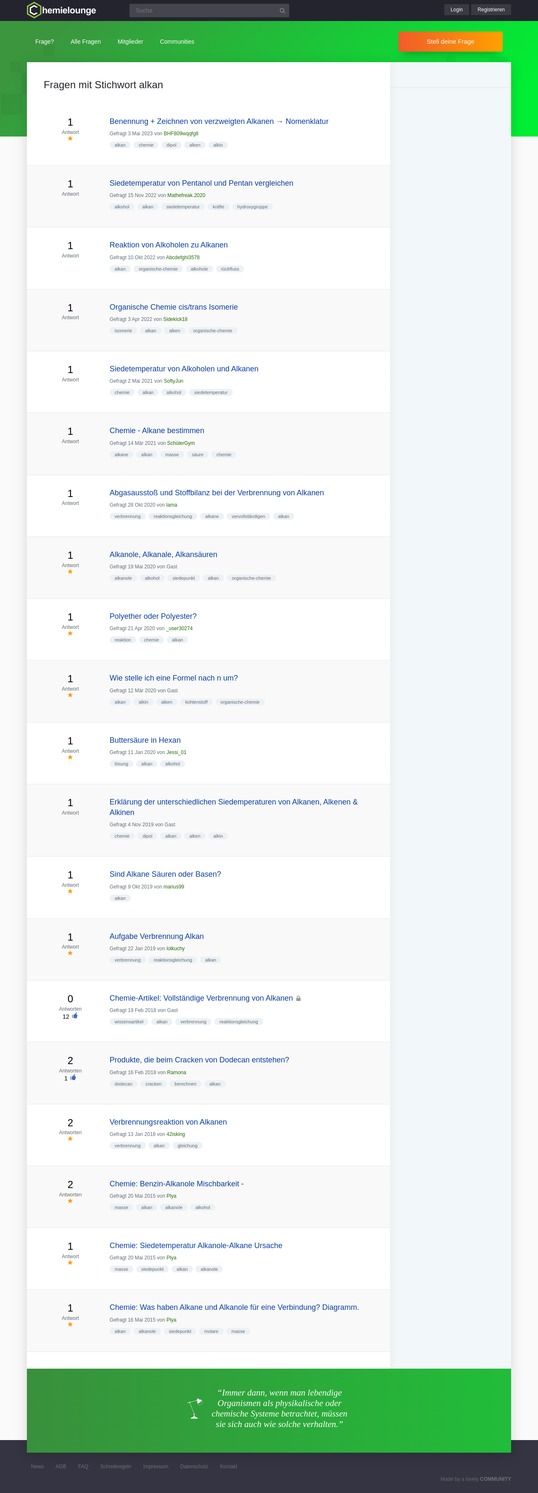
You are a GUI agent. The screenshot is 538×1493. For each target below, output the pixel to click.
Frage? (44, 41)
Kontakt (228, 1466)
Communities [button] (177, 41)
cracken (153, 1083)
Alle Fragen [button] (86, 41)
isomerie (123, 330)
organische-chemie (158, 268)
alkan (120, 144)
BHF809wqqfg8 (181, 134)
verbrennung (128, 516)
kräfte (218, 206)
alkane (121, 454)
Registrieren (491, 10)
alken (194, 144)
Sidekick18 (175, 319)
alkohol (122, 206)
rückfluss (230, 268)
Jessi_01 (176, 752)
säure (198, 454)
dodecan (123, 1083)
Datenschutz (194, 1466)
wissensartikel (129, 1021)
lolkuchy (175, 949)
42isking (175, 1134)
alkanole (123, 578)
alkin (218, 144)
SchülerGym (181, 443)
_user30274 (179, 628)
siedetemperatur (183, 206)
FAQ (83, 1466)
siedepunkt (183, 578)
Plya (171, 1196)
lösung (121, 763)
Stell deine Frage (450, 41)
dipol (171, 144)
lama (171, 505)
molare (211, 1331)
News (37, 1466)
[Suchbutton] (282, 10)
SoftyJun (174, 381)
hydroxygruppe (252, 206)
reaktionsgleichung (172, 516)
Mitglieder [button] (130, 41)
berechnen (185, 1083)
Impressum (155, 1466)
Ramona (176, 1072)
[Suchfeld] (209, 10)
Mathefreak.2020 (186, 195)
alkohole (199, 268)
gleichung (188, 1145)
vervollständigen (248, 516)
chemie (146, 144)
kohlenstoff (196, 701)
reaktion (123, 639)
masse (172, 454)
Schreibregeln (115, 1466)
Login (457, 10)
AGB (60, 1466)
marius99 (174, 887)
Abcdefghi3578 (183, 257)
